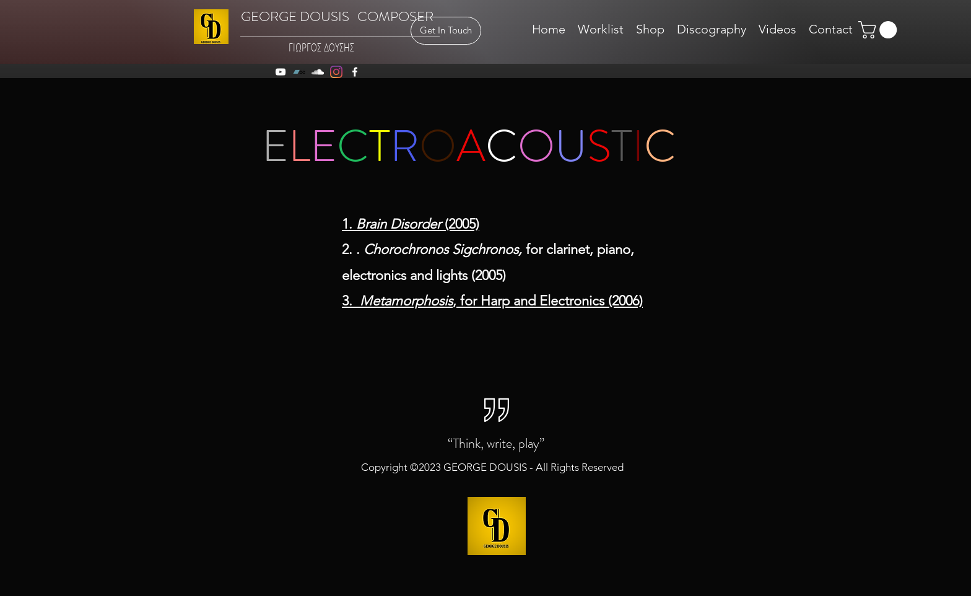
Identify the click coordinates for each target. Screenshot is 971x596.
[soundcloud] (317, 72)
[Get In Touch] (446, 31)
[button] (879, 29)
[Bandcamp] (299, 72)
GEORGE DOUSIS (295, 16)
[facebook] (355, 72)
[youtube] (280, 72)
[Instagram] (336, 72)
